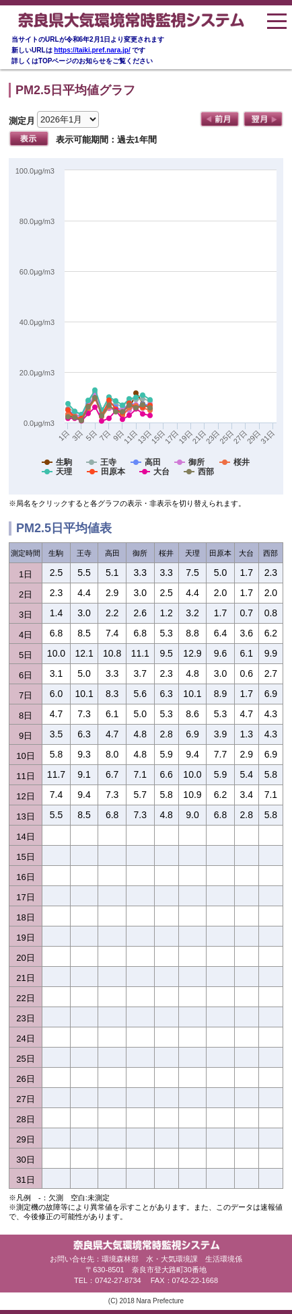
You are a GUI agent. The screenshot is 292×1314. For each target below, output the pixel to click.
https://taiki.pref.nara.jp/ (92, 50)
